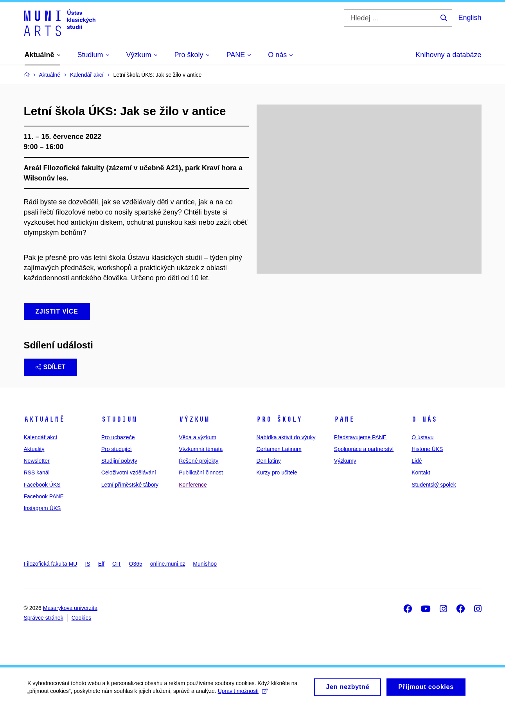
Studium (119, 419)
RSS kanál (37, 472)
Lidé (417, 461)
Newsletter (37, 461)
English (469, 18)
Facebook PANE (44, 496)
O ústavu (422, 437)
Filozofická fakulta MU (50, 564)
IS (87, 564)
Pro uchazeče (118, 437)
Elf (101, 564)
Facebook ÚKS (42, 485)
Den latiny (268, 461)
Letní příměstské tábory (129, 485)
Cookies (82, 618)
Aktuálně (44, 419)
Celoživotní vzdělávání (128, 472)
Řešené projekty (198, 461)
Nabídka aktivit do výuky (285, 437)
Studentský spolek (434, 485)
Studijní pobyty (119, 461)
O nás (424, 419)
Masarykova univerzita (70, 608)
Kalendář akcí (41, 437)
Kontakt (421, 472)
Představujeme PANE (360, 437)
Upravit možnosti (243, 693)
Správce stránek (43, 618)
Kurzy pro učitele (276, 472)
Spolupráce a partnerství (364, 449)
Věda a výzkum (197, 437)
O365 (135, 564)
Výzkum (194, 419)
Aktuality (34, 449)
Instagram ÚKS (42, 508)
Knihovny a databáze (448, 55)
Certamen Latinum (278, 449)
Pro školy (279, 419)
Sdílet (51, 367)
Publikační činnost (201, 472)
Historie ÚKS (427, 449)
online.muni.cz (167, 564)
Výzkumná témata (201, 449)
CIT (116, 564)
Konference (193, 485)
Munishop (205, 564)
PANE (344, 419)
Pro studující (116, 449)
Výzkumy (345, 461)
